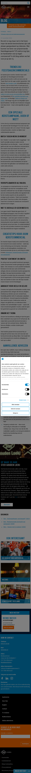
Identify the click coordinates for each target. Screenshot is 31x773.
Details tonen (22, 400)
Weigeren (15, 413)
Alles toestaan (15, 404)
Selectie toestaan (15, 408)
